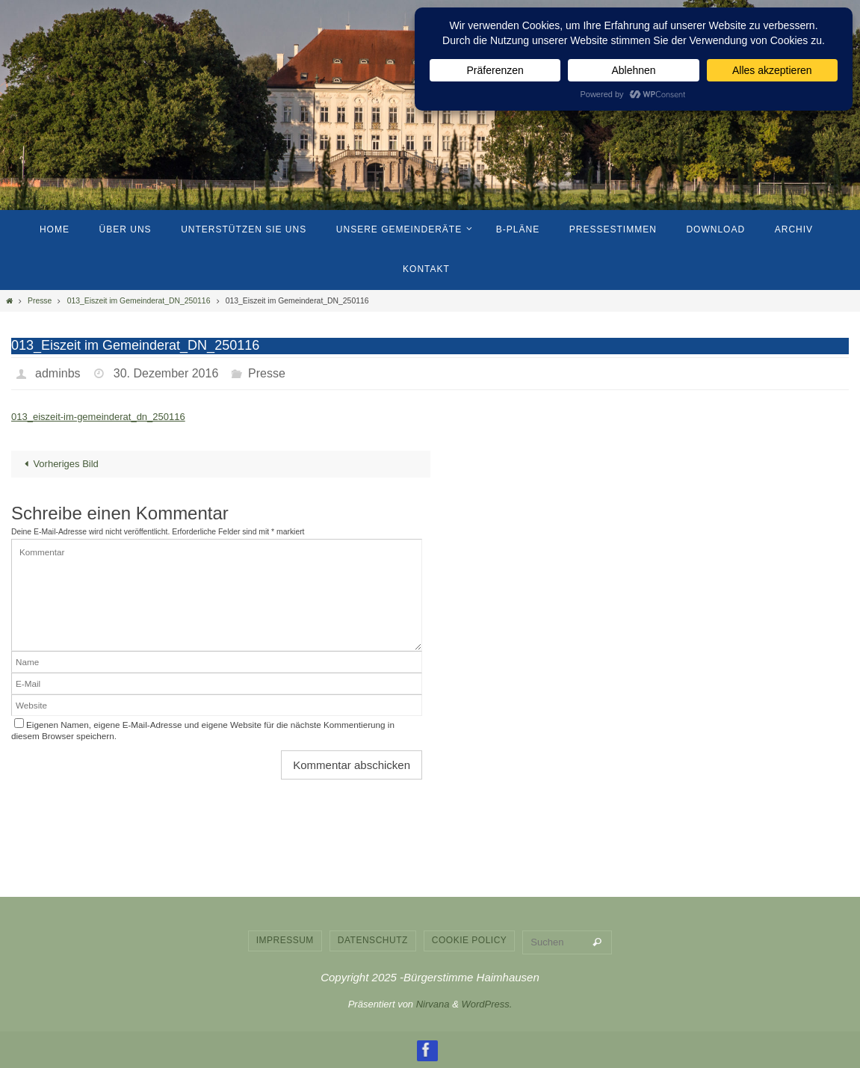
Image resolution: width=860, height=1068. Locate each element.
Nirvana (433, 1004)
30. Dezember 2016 (166, 373)
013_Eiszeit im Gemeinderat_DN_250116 (139, 301)
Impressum (285, 940)
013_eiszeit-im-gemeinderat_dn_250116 (98, 416)
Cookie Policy (469, 940)
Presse (40, 301)
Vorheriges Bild (59, 463)
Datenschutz (373, 940)
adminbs (57, 373)
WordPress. (486, 1004)
